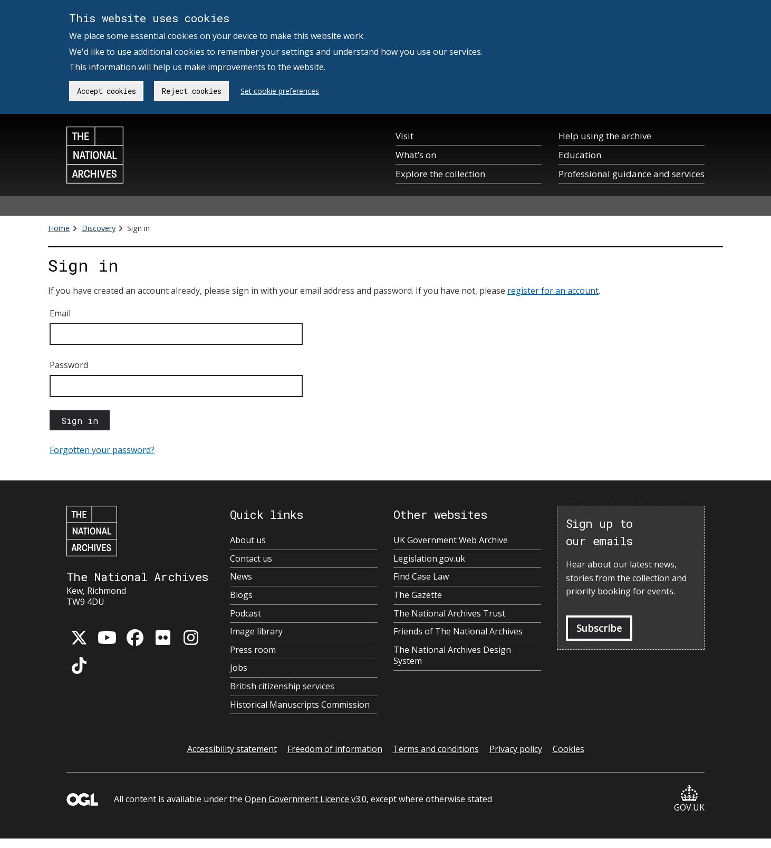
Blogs (241, 595)
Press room (253, 650)
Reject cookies (191, 91)
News (241, 576)
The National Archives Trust (449, 613)
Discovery (98, 228)
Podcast (245, 613)
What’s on (416, 155)
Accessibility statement (232, 749)
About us (248, 540)
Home (59, 228)
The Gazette (417, 595)
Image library (256, 631)
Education (579, 155)
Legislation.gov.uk (429, 558)
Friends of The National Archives (458, 631)
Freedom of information (334, 749)
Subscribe (599, 628)
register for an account (553, 290)
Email (60, 313)
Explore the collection (440, 174)
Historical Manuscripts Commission (300, 704)
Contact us (251, 558)
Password (69, 365)
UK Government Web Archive (450, 540)
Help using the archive (604, 136)
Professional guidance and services (631, 174)
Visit (404, 136)
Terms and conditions (436, 749)
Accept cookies (106, 91)
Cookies (568, 749)
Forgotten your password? (102, 450)
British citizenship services (282, 686)
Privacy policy (515, 749)
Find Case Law (421, 576)
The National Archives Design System (452, 655)
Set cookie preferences (279, 91)
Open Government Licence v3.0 (306, 799)
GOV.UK (689, 799)
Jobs (238, 667)
